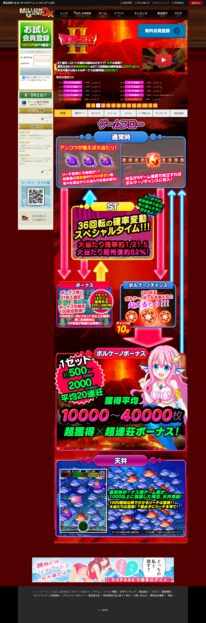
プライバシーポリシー (74, 595)
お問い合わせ (140, 595)
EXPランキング (128, 591)
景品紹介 (143, 591)
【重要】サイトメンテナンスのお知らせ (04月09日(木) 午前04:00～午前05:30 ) (35, 148)
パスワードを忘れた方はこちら (33, 80)
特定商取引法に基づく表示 (116, 595)
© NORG (103, 610)
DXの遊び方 (144, 3)
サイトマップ (162, 3)
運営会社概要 (157, 595)
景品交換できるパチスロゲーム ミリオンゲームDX (28, 3)
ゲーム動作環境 (35, 103)
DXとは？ (35, 95)
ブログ (154, 591)
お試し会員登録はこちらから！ (36, 35)
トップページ (42, 591)
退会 (170, 595)
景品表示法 (94, 595)
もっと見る (47, 119)
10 (145, 105)
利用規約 (179, 3)
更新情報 (127, 3)
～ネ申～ (87, 83)
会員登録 (162, 31)
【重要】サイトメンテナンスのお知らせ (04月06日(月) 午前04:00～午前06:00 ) (35, 161)
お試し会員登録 (60, 591)
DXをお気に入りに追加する (39, 218)
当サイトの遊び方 (81, 591)
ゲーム (96, 591)
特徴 (63, 113)
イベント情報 (110, 591)
